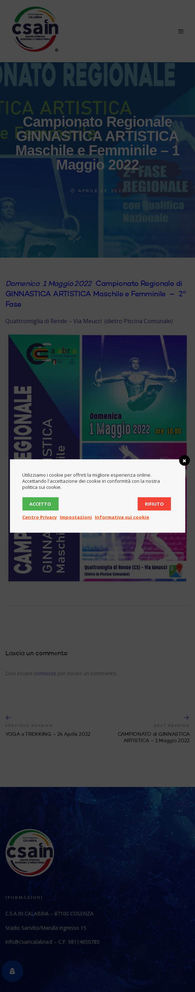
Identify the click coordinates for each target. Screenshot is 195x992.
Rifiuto (154, 504)
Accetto (40, 504)
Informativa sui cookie (122, 517)
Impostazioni (76, 517)
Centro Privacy (39, 517)
